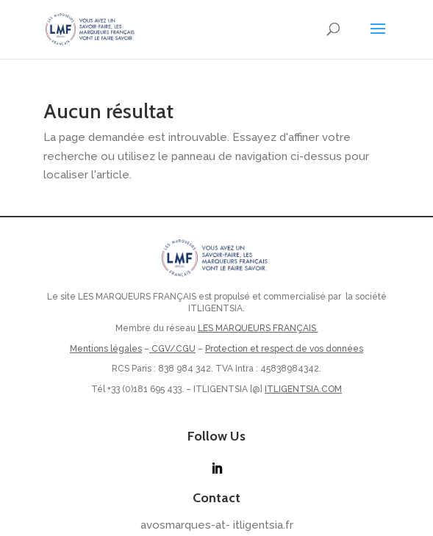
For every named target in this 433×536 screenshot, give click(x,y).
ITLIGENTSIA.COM (303, 389)
